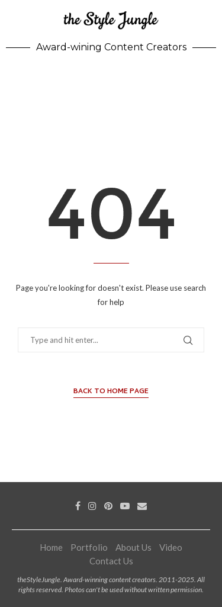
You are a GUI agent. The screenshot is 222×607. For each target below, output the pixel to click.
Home (51, 547)
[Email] (142, 506)
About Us (133, 547)
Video (170, 547)
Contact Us (111, 560)
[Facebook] (78, 506)
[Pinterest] (108, 506)
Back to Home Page (111, 392)
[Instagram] (92, 506)
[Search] (210, 81)
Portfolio (89, 547)
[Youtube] (125, 506)
